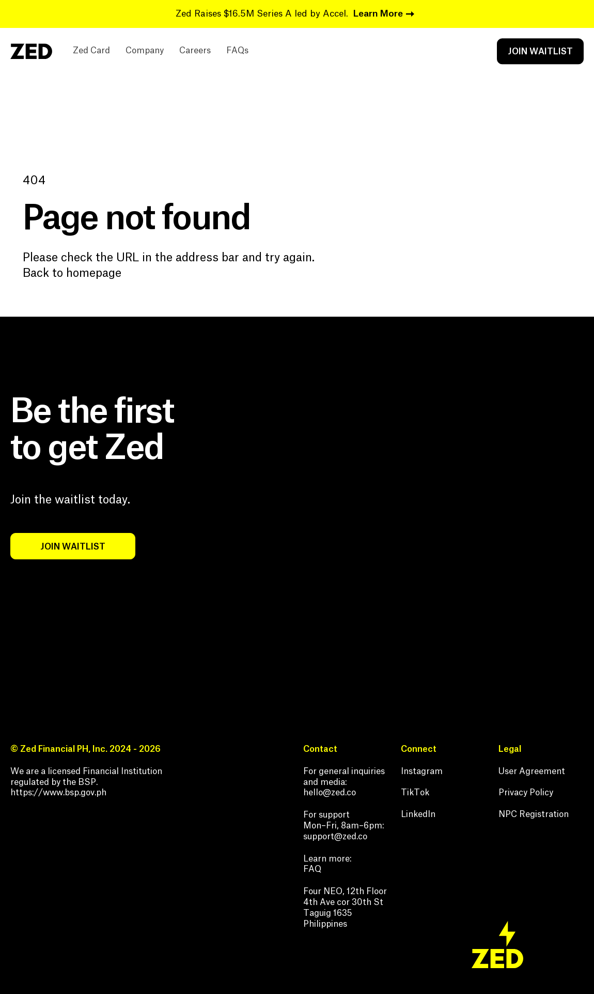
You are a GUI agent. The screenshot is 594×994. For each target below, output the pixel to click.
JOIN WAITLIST (540, 52)
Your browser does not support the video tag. (448, 530)
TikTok (415, 793)
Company (145, 51)
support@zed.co (335, 837)
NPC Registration (533, 814)
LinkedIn (418, 814)
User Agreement (531, 771)
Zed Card (91, 51)
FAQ (312, 869)
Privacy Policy (525, 793)
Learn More (378, 13)
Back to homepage (72, 273)
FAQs (237, 51)
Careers (195, 51)
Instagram (422, 771)
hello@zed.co (329, 793)
